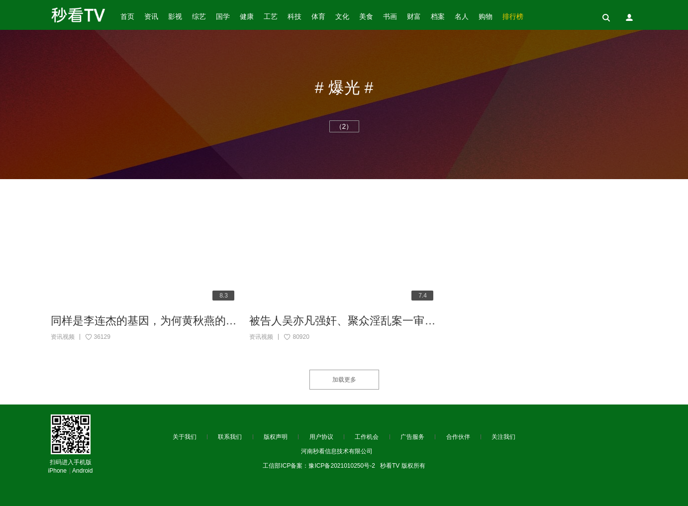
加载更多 (344, 379)
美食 (366, 16)
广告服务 (412, 436)
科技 (294, 16)
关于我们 (185, 436)
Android (82, 470)
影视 (175, 16)
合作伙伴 (458, 436)
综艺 (199, 16)
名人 (462, 16)
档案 (438, 16)
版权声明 (276, 436)
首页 (127, 16)
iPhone (57, 470)
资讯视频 (63, 336)
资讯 (151, 16)
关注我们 (503, 436)
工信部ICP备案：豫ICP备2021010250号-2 (319, 465)
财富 (414, 16)
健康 (247, 16)
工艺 (271, 16)
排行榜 (512, 16)
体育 (318, 16)
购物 (485, 16)
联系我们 (230, 436)
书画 (390, 16)
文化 (342, 16)
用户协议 (321, 436)
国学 (223, 16)
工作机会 (367, 436)
